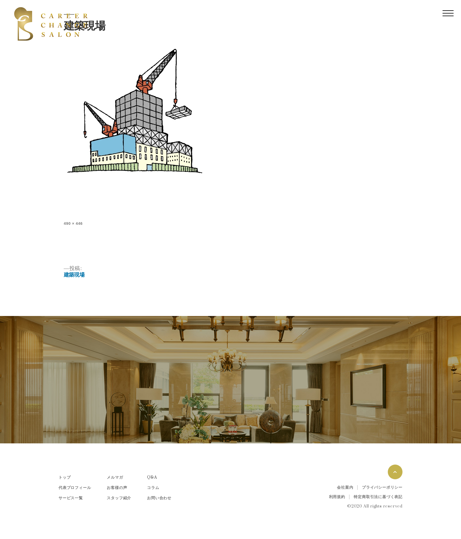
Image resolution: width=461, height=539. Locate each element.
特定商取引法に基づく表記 (378, 497)
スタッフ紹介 (119, 498)
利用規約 (337, 497)
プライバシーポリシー (382, 487)
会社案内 (345, 487)
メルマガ (115, 477)
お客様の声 (117, 488)
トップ (65, 477)
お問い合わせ (159, 498)
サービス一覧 (71, 498)
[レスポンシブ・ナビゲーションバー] (448, 13)
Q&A (152, 477)
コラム (153, 488)
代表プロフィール (75, 488)
